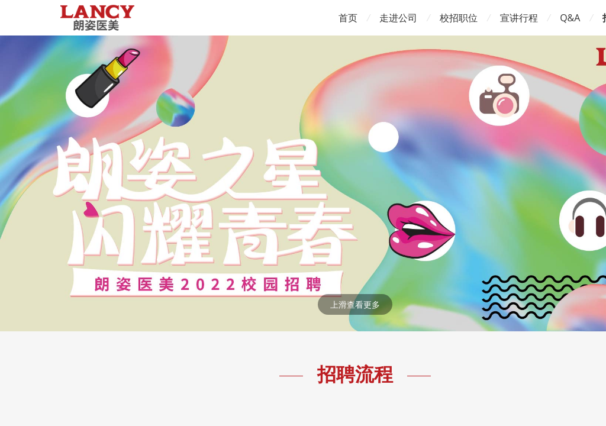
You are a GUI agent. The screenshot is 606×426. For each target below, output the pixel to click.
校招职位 (459, 17)
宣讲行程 (519, 17)
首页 (348, 17)
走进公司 (398, 17)
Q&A (570, 17)
